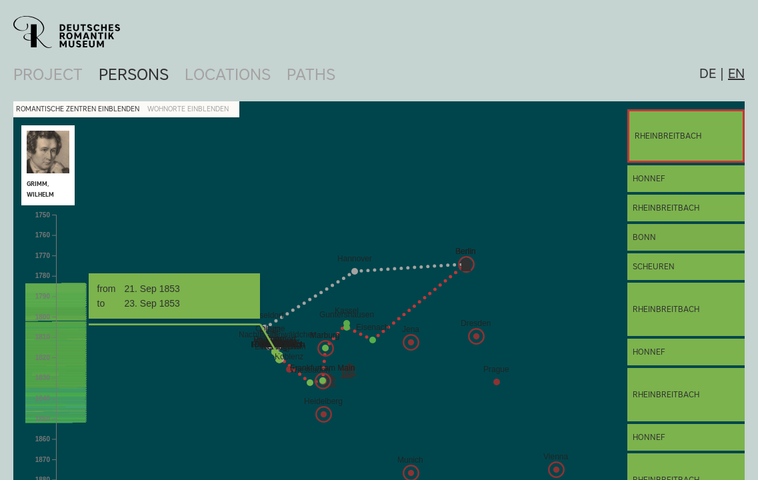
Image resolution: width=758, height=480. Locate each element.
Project (48, 74)
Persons (134, 74)
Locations (228, 74)
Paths (311, 74)
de (707, 73)
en (736, 73)
